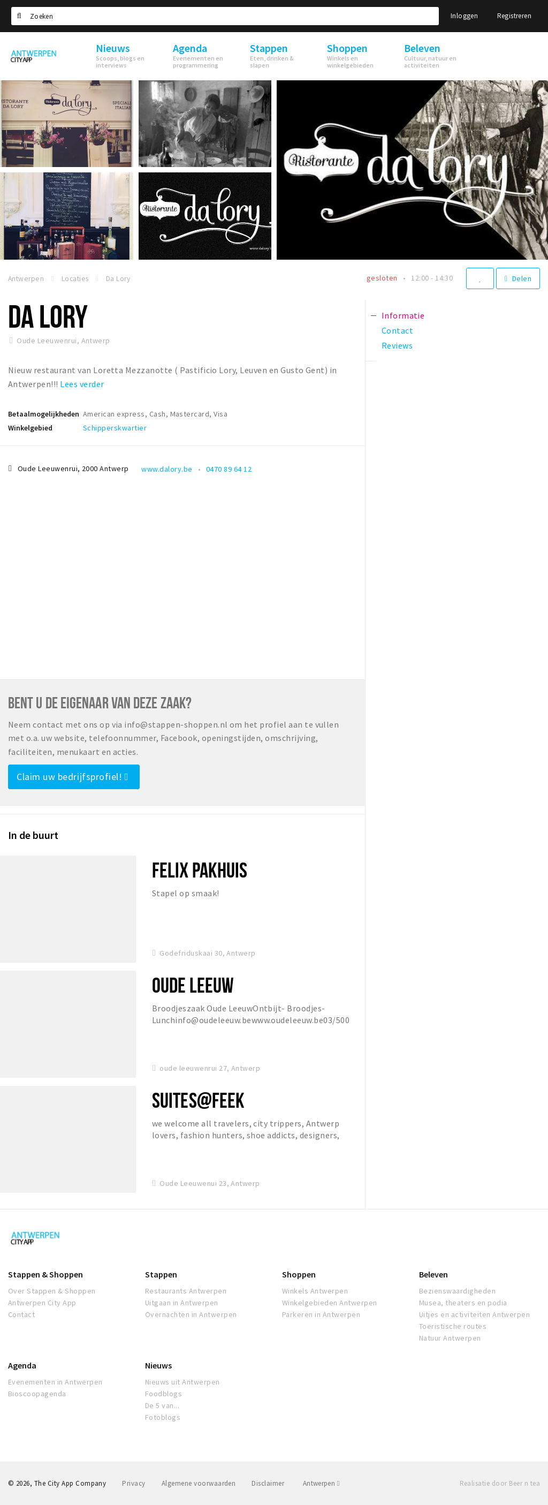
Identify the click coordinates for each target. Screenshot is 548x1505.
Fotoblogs (162, 1417)
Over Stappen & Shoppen (52, 1291)
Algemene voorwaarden (199, 1483)
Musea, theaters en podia (463, 1302)
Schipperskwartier (115, 428)
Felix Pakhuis (200, 869)
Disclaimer (268, 1483)
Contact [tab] (397, 330)
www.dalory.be (166, 469)
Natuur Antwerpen (450, 1338)
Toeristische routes (452, 1326)
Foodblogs (163, 1393)
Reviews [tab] (397, 345)
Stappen (161, 1274)
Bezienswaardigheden (457, 1291)
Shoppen (299, 1274)
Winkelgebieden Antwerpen (329, 1302)
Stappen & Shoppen (45, 1274)
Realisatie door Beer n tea (500, 1483)
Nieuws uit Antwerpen (182, 1382)
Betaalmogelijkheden (43, 414)
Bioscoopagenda (37, 1393)
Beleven (433, 1274)
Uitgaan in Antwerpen (181, 1302)
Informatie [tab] (403, 315)
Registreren (514, 15)
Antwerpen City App (42, 1302)
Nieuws (158, 1365)
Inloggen (464, 15)
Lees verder (82, 384)
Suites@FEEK (198, 1099)
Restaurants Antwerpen (185, 1291)
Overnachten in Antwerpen (191, 1314)
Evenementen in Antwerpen (55, 1382)
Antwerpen (321, 1483)
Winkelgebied (30, 428)
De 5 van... (162, 1405)
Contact (21, 1314)
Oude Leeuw (193, 984)
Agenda (22, 1365)
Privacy (133, 1483)
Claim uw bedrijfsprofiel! (72, 776)
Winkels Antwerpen (315, 1291)
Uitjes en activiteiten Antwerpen (474, 1314)
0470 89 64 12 (229, 469)
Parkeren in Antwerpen (321, 1314)
